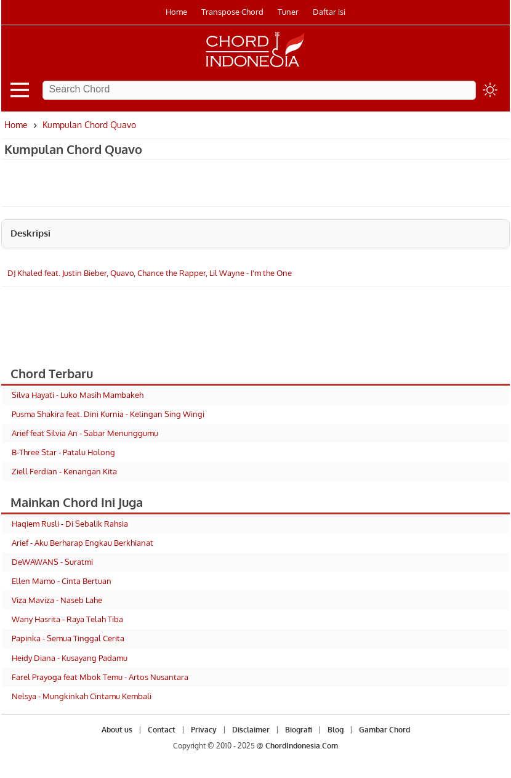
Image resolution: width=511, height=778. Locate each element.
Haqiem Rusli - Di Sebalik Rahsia (70, 524)
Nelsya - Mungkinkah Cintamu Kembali (81, 696)
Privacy (204, 729)
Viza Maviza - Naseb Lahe (57, 600)
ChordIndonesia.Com (301, 745)
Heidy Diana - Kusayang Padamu (69, 658)
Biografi (298, 729)
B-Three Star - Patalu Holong (63, 452)
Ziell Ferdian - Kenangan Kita (64, 471)
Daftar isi (329, 12)
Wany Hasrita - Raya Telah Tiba (67, 619)
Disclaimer (251, 729)
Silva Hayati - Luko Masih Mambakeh (77, 395)
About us (117, 729)
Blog (336, 729)
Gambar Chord (384, 729)
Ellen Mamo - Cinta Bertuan (61, 581)
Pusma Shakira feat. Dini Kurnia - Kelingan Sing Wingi (108, 414)
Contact (161, 729)
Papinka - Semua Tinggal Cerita (68, 638)
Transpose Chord (232, 12)
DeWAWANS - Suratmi (52, 562)
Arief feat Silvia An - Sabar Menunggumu (85, 433)
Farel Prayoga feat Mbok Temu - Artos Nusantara (100, 677)
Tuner (288, 12)
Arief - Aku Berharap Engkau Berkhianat (82, 543)
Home (176, 12)
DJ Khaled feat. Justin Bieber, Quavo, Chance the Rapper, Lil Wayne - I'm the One (149, 273)
